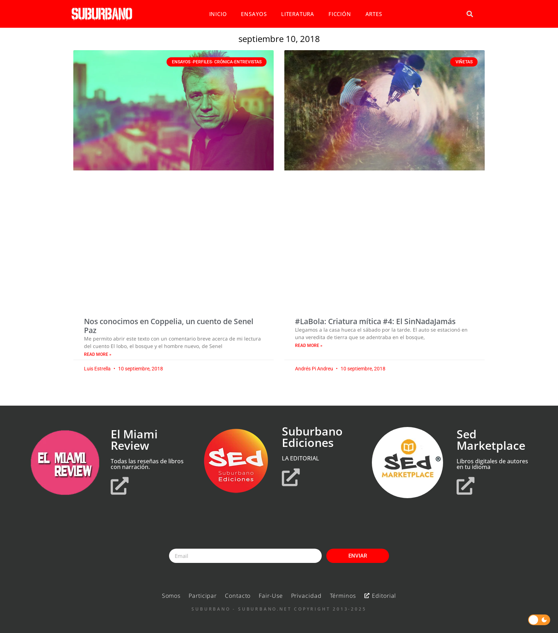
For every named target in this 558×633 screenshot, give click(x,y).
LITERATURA (297, 13)
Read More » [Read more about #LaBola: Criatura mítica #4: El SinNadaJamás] (308, 345)
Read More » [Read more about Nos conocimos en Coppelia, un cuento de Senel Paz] (97, 354)
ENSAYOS (254, 13)
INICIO (218, 13)
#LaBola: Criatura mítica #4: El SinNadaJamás (375, 321)
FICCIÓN (339, 13)
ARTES (373, 13)
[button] (469, 14)
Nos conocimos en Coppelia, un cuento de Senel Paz (168, 325)
